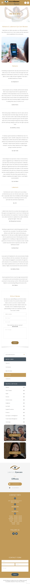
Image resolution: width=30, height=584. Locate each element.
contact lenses (9, 400)
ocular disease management (11, 418)
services (7, 396)
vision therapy (9, 390)
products (7, 412)
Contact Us (8, 378)
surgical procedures (10, 409)
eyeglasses (8, 403)
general (7, 387)
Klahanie (14, 487)
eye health (8, 406)
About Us (7, 363)
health (7, 393)
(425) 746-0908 (15, 506)
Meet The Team (9, 371)
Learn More (15, 435)
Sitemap (22, 581)
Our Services (8, 367)
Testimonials (8, 374)
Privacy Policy (18, 581)
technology (8, 422)
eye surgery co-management (12, 415)
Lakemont (14, 484)
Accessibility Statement (10, 581)
